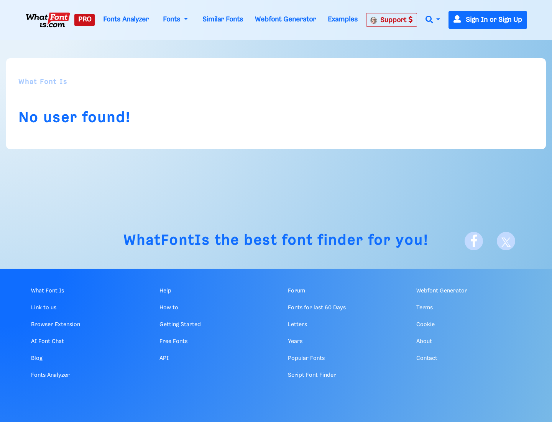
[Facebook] (474, 241)
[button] (433, 20)
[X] (506, 241)
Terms (424, 308)
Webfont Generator (285, 19)
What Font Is (42, 82)
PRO (84, 19)
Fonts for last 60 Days (317, 308)
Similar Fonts (222, 19)
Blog (37, 358)
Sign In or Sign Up (487, 19)
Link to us (43, 308)
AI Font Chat (47, 341)
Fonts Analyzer (126, 19)
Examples (343, 19)
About (424, 341)
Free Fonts (173, 341)
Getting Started (180, 325)
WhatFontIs (166, 240)
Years (295, 341)
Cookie (425, 325)
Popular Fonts (306, 358)
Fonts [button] (172, 19)
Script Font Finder (312, 375)
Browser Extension (55, 325)
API (164, 358)
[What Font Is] (48, 20)
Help (165, 291)
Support (391, 20)
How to (168, 308)
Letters (297, 325)
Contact (426, 358)
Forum (296, 291)
